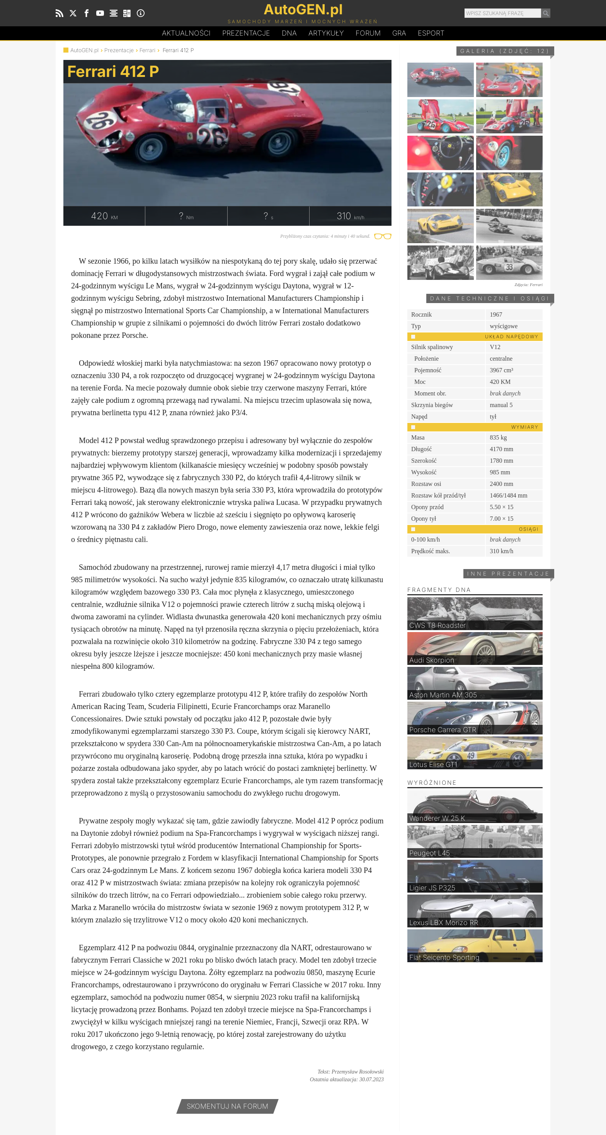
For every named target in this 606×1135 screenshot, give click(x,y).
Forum (368, 33)
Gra (399, 33)
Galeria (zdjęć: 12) (505, 51)
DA (289, 33)
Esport (431, 33)
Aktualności (186, 33)
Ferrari (147, 50)
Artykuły (326, 33)
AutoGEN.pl (84, 50)
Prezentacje (246, 33)
